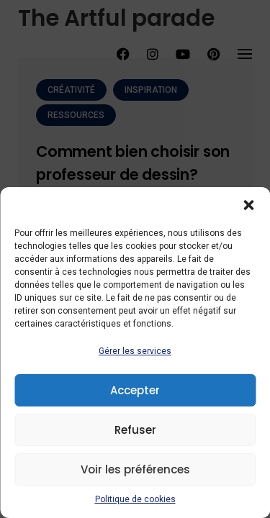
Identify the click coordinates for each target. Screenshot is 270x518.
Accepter (135, 390)
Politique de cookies (135, 499)
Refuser (135, 429)
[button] (248, 205)
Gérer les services (135, 351)
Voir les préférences (135, 469)
